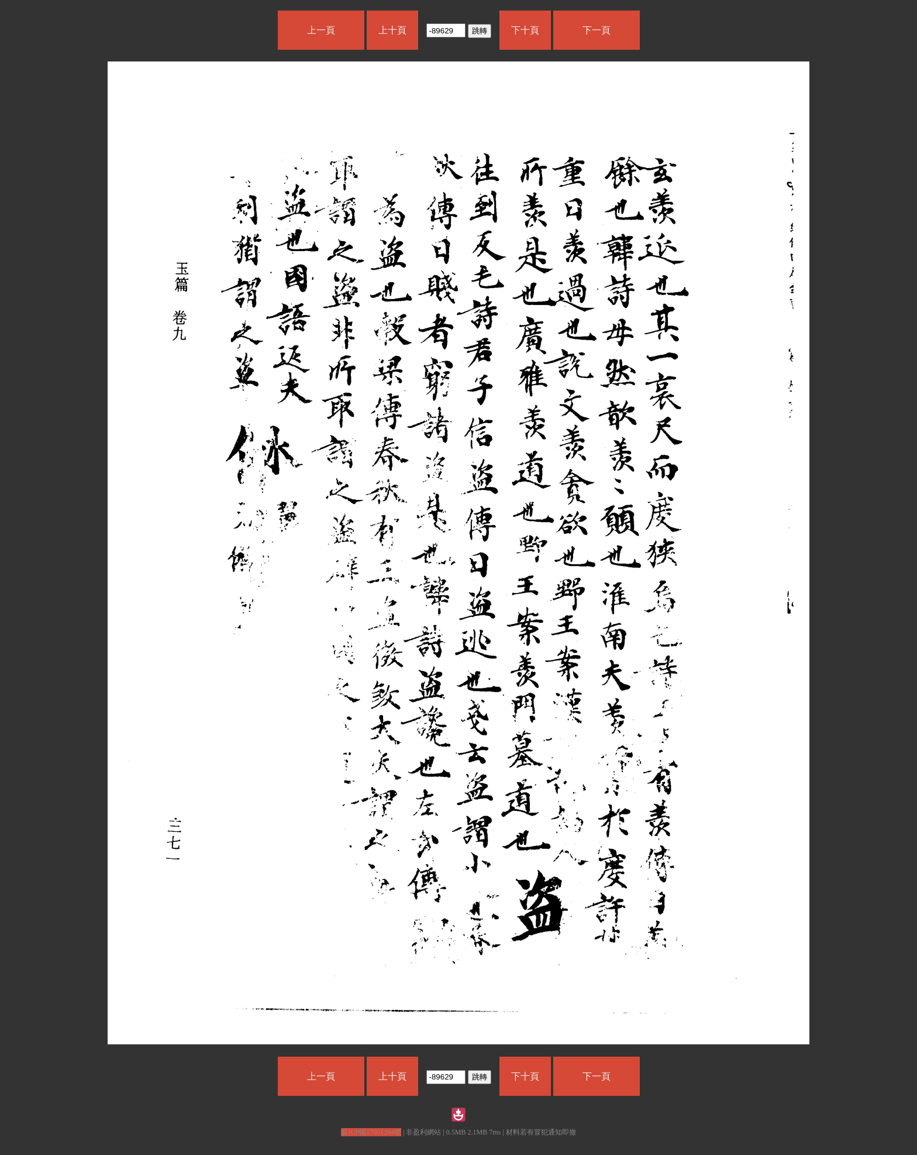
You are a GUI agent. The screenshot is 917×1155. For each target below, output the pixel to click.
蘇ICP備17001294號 (371, 1132)
